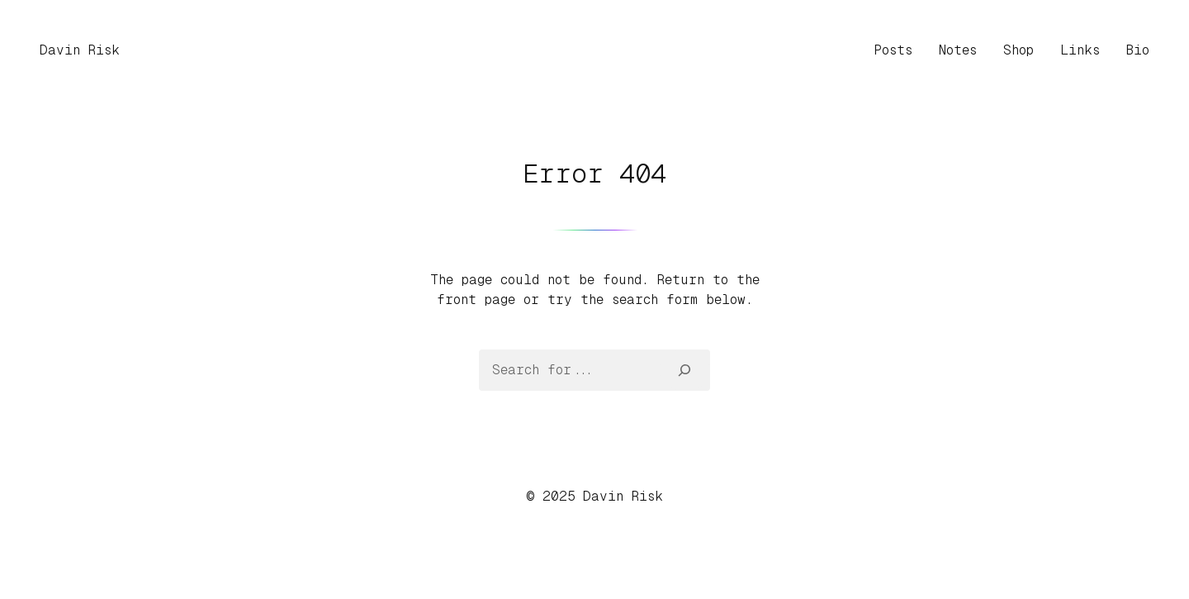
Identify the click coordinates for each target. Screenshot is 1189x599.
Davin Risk (80, 50)
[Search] (685, 370)
